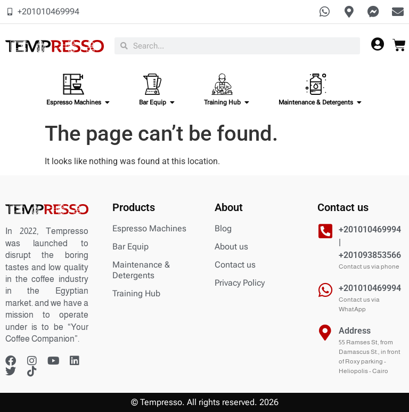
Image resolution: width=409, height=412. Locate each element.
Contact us (235, 265)
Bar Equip (130, 246)
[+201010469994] (325, 290)
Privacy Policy (240, 283)
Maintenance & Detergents (141, 270)
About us (231, 246)
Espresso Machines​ (149, 228)
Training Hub (136, 293)
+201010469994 (370, 288)
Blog (223, 228)
